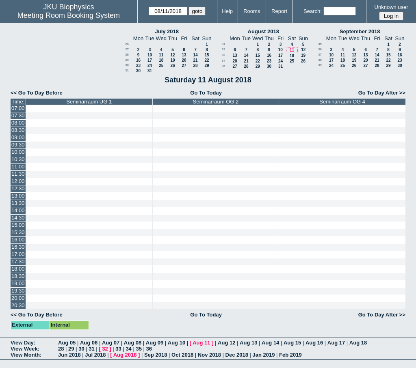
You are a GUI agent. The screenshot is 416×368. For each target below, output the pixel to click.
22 (206, 60)
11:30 (18, 174)
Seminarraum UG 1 (89, 102)
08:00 (18, 123)
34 (223, 60)
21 (195, 60)
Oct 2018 (182, 355)
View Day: (23, 343)
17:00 (18, 254)
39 (320, 65)
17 (149, 60)
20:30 (18, 305)
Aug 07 (110, 343)
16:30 (18, 247)
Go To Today (206, 93)
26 (127, 44)
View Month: (26, 355)
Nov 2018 (209, 355)
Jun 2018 (69, 355)
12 (172, 55)
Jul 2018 (95, 355)
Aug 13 (248, 343)
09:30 (18, 145)
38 (320, 60)
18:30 (18, 276)
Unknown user (391, 7)
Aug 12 (226, 343)
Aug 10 (176, 343)
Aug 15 (292, 343)
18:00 (18, 269)
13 (184, 55)
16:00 (18, 240)
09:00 (18, 137)
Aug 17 (336, 343)
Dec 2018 (236, 355)
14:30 (18, 218)
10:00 (18, 152)
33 (223, 55)
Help (227, 11)
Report (279, 11)
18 (161, 60)
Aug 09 (154, 343)
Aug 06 (89, 343)
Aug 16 (314, 343)
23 (138, 65)
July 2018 (167, 31)
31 (127, 70)
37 (320, 54)
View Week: (25, 349)
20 (184, 60)
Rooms (251, 11)
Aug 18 (358, 343)
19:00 (18, 283)
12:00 (18, 181)
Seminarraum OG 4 (342, 102)
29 (127, 60)
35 (223, 66)
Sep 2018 (155, 355)
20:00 (18, 298)
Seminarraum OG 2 (216, 102)
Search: (312, 11)
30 (127, 65)
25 (161, 65)
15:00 (18, 225)
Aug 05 (67, 343)
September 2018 (360, 31)
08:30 (18, 130)
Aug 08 (132, 343)
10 (149, 55)
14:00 (18, 210)
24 (149, 65)
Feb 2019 (290, 355)
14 (195, 55)
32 (223, 49)
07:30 (18, 115)
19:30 (18, 291)
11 (161, 55)
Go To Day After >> (381, 93)
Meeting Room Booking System (68, 15)
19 (172, 60)
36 (320, 49)
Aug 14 (270, 343)
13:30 (18, 203)
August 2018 (263, 31)
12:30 (18, 188)
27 (127, 49)
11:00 (18, 167)
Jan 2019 (264, 355)
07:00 (18, 108)
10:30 (18, 159)
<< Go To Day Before (37, 93)
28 (127, 54)
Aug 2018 (125, 355)
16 (138, 60)
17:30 (18, 261)
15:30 (18, 232)
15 (206, 55)
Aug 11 (201, 343)
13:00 (18, 196)
